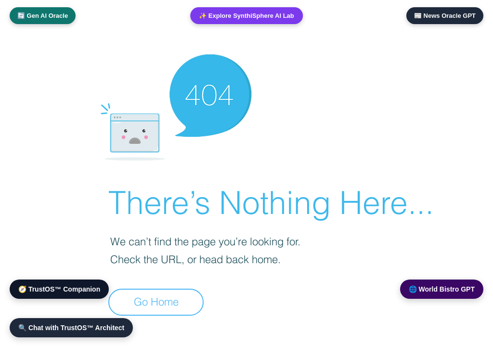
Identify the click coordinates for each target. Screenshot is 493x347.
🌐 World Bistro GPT (442, 289)
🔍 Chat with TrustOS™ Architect (71, 328)
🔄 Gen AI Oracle (42, 15)
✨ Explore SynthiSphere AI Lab (246, 15)
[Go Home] (156, 302)
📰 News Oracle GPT (445, 15)
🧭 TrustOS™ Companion (59, 289)
